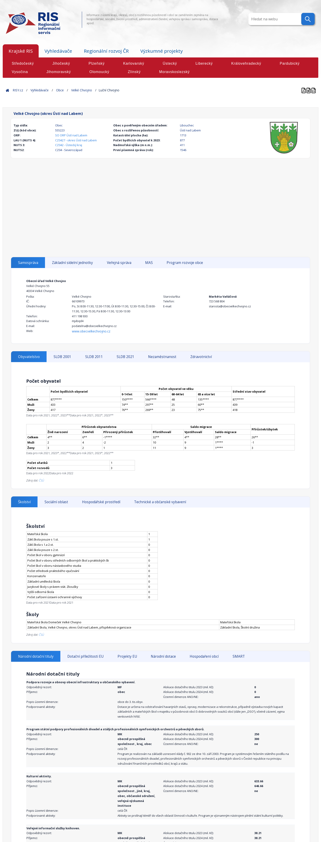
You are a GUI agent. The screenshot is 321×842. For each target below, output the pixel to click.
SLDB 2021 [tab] (125, 356)
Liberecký (204, 63)
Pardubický (290, 63)
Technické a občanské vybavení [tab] (160, 502)
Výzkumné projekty (161, 51)
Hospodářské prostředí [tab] (101, 502)
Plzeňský (97, 63)
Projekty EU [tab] (127, 656)
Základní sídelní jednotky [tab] (72, 262)
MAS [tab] (149, 262)
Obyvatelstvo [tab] (29, 356)
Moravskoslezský (174, 72)
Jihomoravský (58, 72)
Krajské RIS (21, 51)
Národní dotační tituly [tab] (36, 656)
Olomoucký (99, 72)
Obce (60, 90)
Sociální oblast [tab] (56, 502)
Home (7, 90)
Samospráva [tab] (28, 262)
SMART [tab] (239, 656)
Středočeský (23, 63)
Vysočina (20, 72)
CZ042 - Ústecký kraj (68, 145)
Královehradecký (246, 63)
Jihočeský (61, 63)
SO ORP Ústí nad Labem (71, 135)
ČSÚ (41, 480)
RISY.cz (18, 90)
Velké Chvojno (81, 90)
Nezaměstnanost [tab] (162, 356)
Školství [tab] (24, 502)
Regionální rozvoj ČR (106, 51)
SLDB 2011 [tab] (94, 356)
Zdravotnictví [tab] (201, 356)
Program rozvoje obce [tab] (185, 262)
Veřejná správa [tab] (119, 262)
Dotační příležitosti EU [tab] (85, 656)
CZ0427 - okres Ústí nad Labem (76, 140)
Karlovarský (133, 63)
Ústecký (170, 63)
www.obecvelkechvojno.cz (91, 331)
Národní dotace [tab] (163, 656)
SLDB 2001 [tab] (62, 356)
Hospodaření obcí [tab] (204, 656)
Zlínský (134, 72)
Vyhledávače (58, 51)
